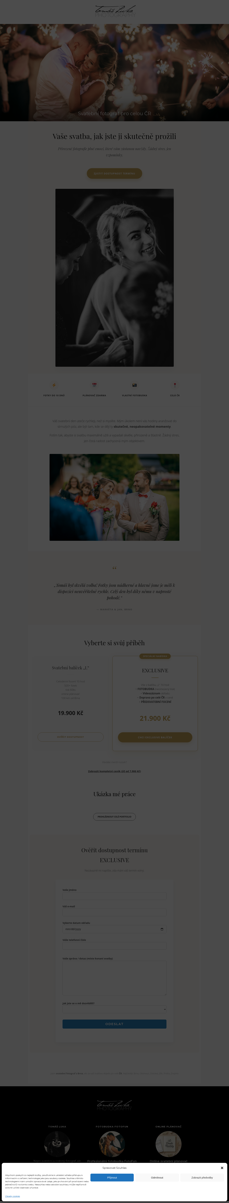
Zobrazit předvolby (202, 1177)
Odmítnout (157, 1177)
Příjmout (112, 1177)
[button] (222, 1168)
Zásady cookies (12, 1196)
